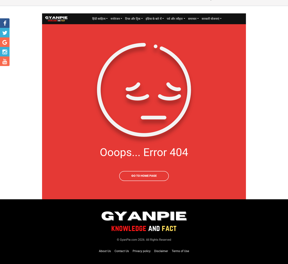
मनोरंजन (115, 19)
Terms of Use (180, 251)
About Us (105, 251)
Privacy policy (142, 251)
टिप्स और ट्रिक (132, 19)
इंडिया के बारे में (154, 19)
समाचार (192, 19)
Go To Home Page (144, 176)
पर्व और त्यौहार (175, 19)
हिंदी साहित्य (98, 19)
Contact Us (122, 251)
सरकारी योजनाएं (210, 19)
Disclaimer (161, 251)
